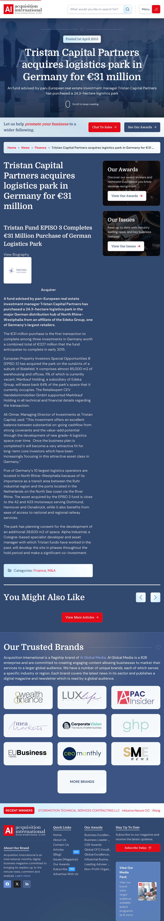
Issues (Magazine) (65, 859)
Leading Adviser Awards (97, 864)
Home (11, 148)
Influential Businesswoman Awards (97, 859)
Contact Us (61, 845)
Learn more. (23, 876)
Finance (40, 148)
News (25, 148)
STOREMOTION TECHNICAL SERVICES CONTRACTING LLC (79, 810)
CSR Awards (93, 845)
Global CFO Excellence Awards (97, 850)
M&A (52, 570)
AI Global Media (93, 657)
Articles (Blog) (58, 852)
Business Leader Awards (97, 840)
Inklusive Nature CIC (136, 810)
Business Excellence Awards (97, 835)
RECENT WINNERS (19, 810)
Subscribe (60, 869)
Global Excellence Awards (97, 854)
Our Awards (61, 864)
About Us (59, 840)
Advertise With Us (65, 874)
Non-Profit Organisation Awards (97, 869)
